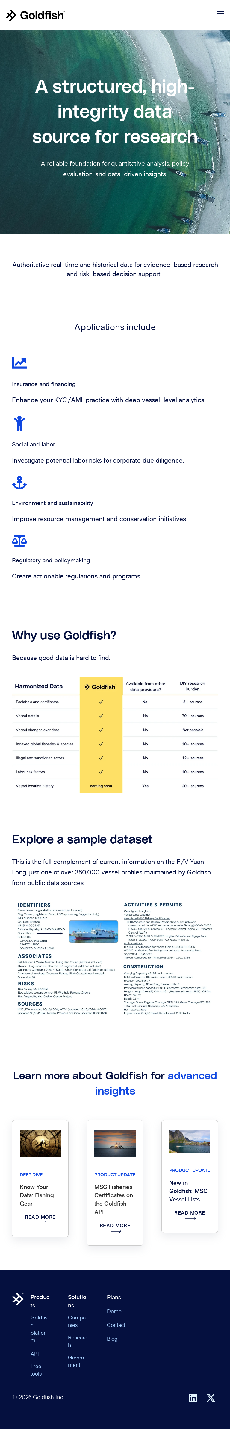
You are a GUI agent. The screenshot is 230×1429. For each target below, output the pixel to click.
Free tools (36, 1370)
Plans (114, 1298)
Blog (112, 1339)
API (35, 1355)
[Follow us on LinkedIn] (193, 1398)
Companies (77, 1322)
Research (77, 1342)
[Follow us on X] (211, 1398)
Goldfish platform (39, 1330)
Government (77, 1362)
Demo (114, 1312)
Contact (116, 1326)
